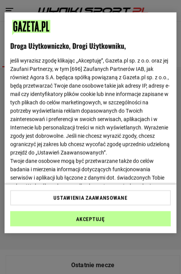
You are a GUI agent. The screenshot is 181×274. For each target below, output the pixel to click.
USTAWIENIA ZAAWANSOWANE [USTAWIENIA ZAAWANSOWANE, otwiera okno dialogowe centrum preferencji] (90, 198)
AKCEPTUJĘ (90, 219)
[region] (90, 123)
